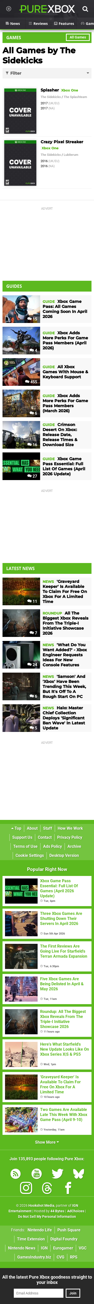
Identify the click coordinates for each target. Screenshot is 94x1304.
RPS (73, 1257)
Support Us (22, 837)
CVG (60, 1257)
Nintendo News (21, 1248)
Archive (74, 846)
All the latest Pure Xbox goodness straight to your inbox (47, 1279)
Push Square (68, 1230)
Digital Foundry (63, 1239)
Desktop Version (64, 855)
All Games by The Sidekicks (39, 55)
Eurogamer (63, 1248)
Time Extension (31, 1239)
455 (31, 382)
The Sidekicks (51, 97)
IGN (44, 1248)
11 (32, 601)
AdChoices (75, 1211)
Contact (45, 837)
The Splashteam (75, 97)
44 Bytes (57, 1211)
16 (32, 444)
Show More (47, 1142)
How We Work (70, 828)
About (32, 828)
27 (32, 476)
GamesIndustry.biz (34, 1257)
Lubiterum (71, 155)
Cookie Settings (30, 855)
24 (32, 664)
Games (13, 37)
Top (16, 828)
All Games (78, 37)
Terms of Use (25, 846)
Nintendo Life (40, 1230)
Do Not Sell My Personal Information (47, 1217)
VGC (82, 1248)
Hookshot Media (41, 1205)
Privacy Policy (69, 837)
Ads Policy (52, 846)
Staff (47, 828)
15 (32, 319)
